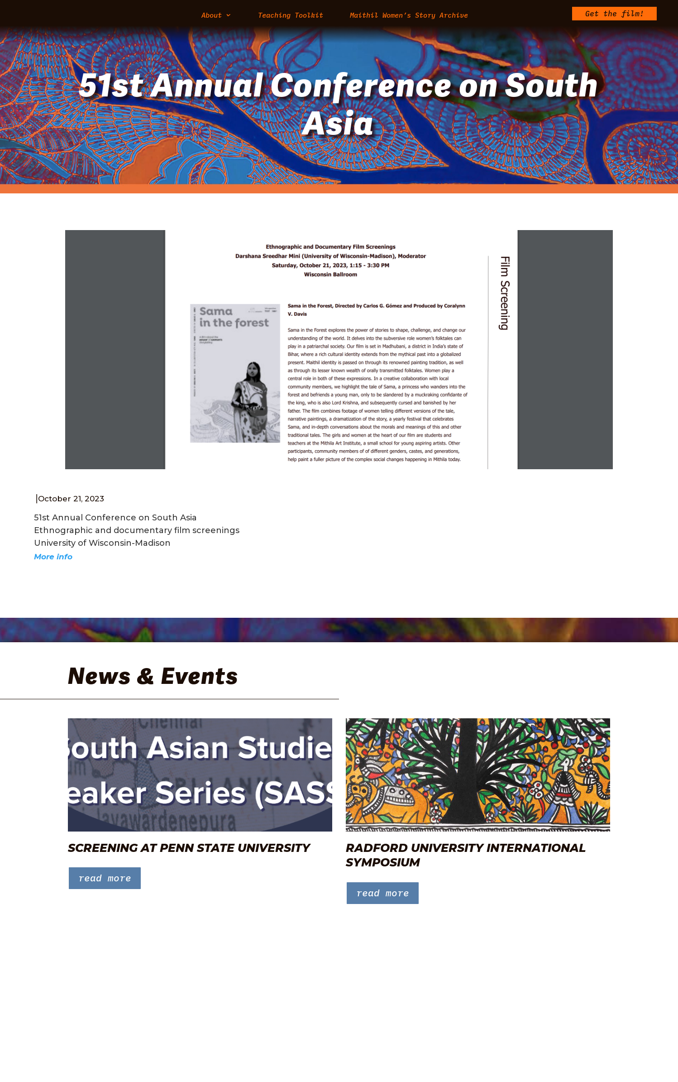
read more (104, 877)
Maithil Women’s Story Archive (409, 15)
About (211, 15)
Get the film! (614, 14)
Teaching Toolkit (290, 15)
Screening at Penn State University (189, 848)
